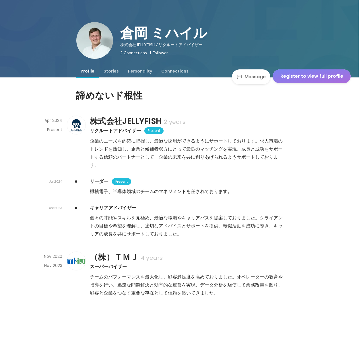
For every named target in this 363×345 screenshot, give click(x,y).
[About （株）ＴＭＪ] (76, 261)
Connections (175, 71)
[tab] (87, 71)
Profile (87, 71)
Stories (111, 71)
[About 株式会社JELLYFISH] (76, 125)
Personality (140, 71)
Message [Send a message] (251, 76)
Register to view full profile (311, 76)
